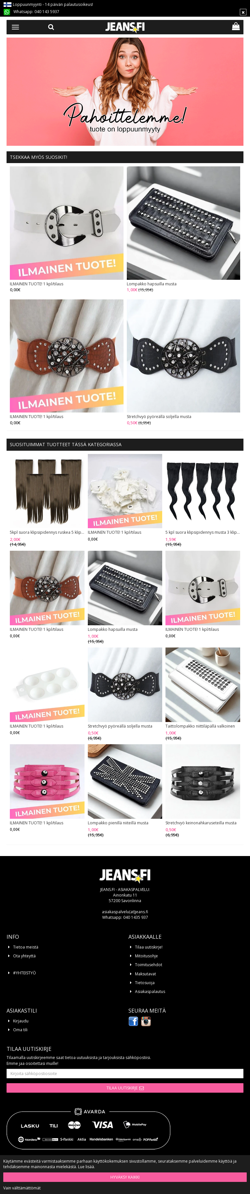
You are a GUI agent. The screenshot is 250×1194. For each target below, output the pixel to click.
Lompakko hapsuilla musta (152, 284)
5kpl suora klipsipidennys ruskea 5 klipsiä (47, 532)
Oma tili (20, 1030)
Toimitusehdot (148, 964)
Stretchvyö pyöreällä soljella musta (159, 416)
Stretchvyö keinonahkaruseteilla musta (201, 823)
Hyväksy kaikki (125, 1177)
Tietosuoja (145, 982)
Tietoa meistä (25, 947)
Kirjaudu (21, 1021)
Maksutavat (145, 974)
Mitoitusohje (146, 956)
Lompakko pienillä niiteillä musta (118, 823)
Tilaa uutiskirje (122, 1088)
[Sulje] (243, 12)
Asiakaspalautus (150, 991)
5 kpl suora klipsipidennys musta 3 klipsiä (202, 532)
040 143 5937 (46, 11)
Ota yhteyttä (24, 956)
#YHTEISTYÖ (24, 973)
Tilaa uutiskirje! (149, 947)
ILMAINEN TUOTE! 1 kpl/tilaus (36, 284)
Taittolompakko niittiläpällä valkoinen (200, 726)
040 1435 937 (135, 917)
